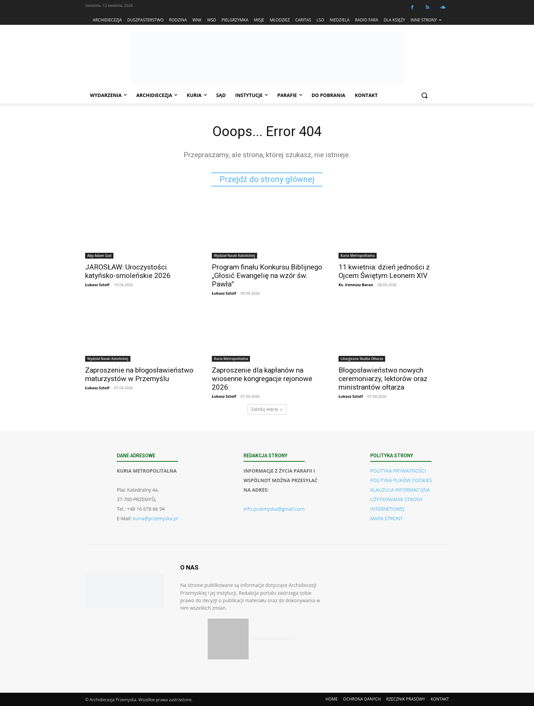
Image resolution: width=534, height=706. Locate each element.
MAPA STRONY (386, 518)
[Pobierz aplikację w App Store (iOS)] (228, 639)
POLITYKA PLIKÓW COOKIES (401, 480)
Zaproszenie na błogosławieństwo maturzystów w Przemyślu (139, 374)
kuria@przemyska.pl (155, 518)
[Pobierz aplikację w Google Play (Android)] (274, 639)
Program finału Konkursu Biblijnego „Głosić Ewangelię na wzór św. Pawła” (267, 275)
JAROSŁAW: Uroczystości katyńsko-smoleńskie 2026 (128, 271)
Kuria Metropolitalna (358, 255)
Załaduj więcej (267, 409)
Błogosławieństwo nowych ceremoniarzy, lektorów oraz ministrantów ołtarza (383, 378)
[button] (424, 95)
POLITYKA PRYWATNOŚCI (398, 470)
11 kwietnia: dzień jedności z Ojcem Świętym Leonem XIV (384, 271)
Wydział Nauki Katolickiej (234, 255)
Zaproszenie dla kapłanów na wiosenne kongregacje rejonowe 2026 (262, 378)
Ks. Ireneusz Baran (356, 284)
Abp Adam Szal (99, 255)
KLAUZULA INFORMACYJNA (400, 490)
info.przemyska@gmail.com (274, 509)
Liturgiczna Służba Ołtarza (362, 358)
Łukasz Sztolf (97, 284)
